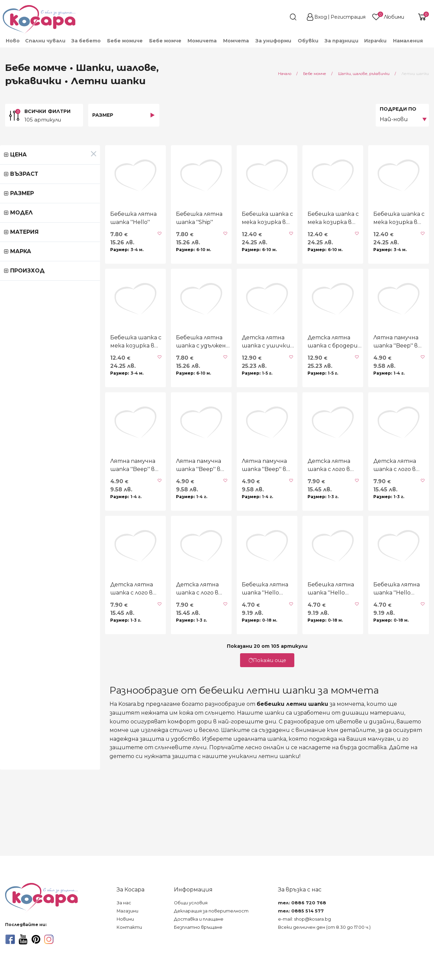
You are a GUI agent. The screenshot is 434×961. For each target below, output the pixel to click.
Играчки (375, 41)
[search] (280, 17)
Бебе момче (165, 41)
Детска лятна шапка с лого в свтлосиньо (44, 668)
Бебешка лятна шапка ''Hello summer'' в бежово (217, 668)
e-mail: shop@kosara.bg (304, 919)
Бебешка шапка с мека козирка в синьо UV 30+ (302, 238)
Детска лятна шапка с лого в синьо (129, 668)
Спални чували (45, 41)
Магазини (127, 910)
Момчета (236, 41)
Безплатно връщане (198, 927)
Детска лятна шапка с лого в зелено (301, 525)
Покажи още (217, 740)
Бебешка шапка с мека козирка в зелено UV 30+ (388, 238)
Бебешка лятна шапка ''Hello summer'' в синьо (387, 668)
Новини (125, 919)
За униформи (273, 41)
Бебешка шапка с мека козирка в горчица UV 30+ (48, 381)
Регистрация (348, 17)
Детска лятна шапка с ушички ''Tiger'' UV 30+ (215, 381)
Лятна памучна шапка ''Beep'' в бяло (214, 525)
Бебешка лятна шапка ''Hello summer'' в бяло (301, 668)
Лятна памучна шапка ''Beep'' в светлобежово (387, 381)
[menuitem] (12, 41)
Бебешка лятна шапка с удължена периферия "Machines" (131, 382)
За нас (124, 902)
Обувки (308, 41)
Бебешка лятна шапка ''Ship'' (129, 238)
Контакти (129, 927)
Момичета (202, 41)
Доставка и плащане (198, 919)
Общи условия (191, 902)
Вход (320, 17)
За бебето (86, 41)
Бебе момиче (125, 41)
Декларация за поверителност (211, 910)
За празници (341, 41)
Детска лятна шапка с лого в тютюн (387, 525)
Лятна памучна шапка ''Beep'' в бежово (128, 525)
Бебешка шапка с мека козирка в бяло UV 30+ (215, 238)
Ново (13, 41)
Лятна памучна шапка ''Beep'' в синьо (43, 525)
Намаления (408, 41)
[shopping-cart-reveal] (419, 17)
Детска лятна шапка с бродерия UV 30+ (301, 381)
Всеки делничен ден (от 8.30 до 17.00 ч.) (324, 927)
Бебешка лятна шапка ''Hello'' (43, 238)
